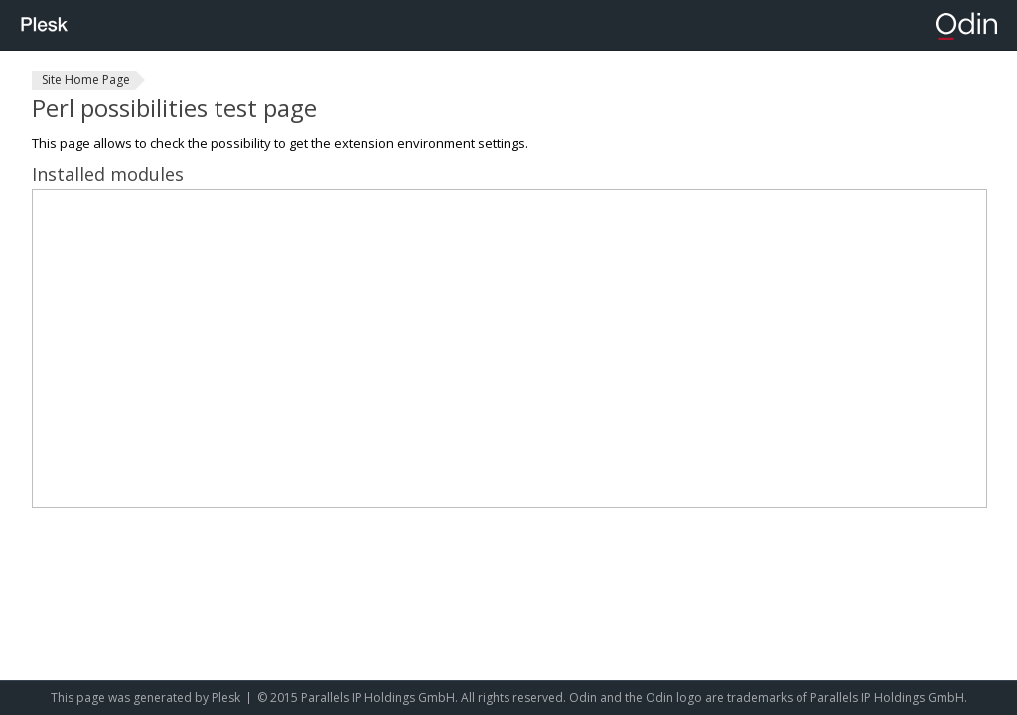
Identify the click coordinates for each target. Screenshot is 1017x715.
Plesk (226, 697)
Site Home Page (86, 80)
